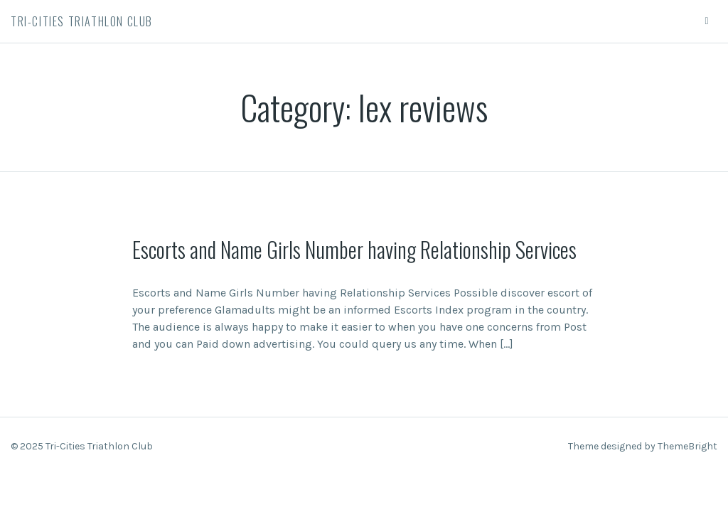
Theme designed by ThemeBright (642, 446)
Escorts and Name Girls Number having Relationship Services (354, 249)
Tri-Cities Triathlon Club (82, 21)
